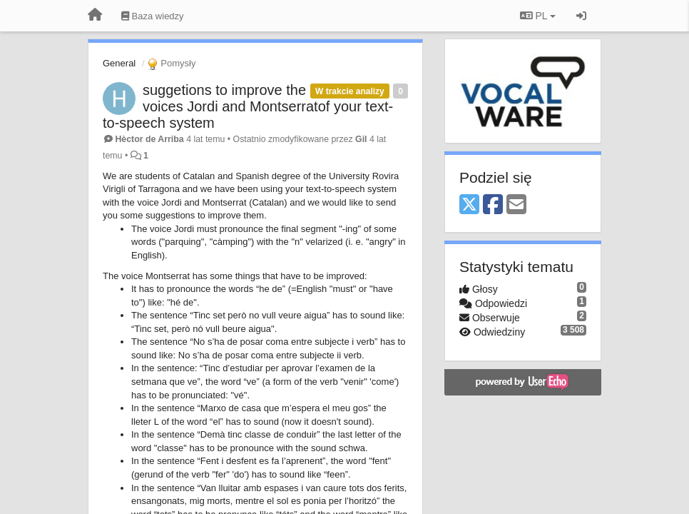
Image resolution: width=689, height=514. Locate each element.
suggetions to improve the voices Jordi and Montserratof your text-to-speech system (248, 106)
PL (538, 15)
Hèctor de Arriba (149, 139)
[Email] (516, 205)
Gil (361, 139)
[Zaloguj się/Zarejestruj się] (581, 16)
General (119, 63)
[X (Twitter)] (469, 205)
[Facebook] (493, 205)
